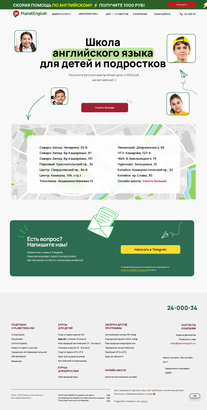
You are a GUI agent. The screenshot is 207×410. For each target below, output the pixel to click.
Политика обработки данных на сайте (76, 395)
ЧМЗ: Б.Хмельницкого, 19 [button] (137, 158)
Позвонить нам (187, 339)
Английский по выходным (72, 360)
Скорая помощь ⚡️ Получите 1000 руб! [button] (79, 5)
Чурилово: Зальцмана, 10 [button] (137, 164)
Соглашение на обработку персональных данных (81, 398)
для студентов (117, 14)
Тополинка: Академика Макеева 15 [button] (66, 181)
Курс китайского (114, 356)
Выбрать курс (60, 14)
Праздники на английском (119, 347)
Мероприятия (87, 14)
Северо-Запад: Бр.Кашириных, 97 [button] (66, 153)
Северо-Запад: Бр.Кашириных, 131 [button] (66, 158)
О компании (140, 14)
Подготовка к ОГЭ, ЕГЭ (70, 352)
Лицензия (17, 338)
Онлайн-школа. (142, 181)
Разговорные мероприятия (120, 343)
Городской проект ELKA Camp (121, 338)
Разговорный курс (68, 376)
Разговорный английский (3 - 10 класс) (79, 343)
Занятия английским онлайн (121, 376)
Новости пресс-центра (24, 347)
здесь (144, 401)
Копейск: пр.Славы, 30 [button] (135, 175)
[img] (30, 14)
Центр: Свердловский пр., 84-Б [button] (64, 170)
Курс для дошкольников (71, 356)
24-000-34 (190, 14)
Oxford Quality (19, 343)
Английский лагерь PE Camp (120, 334)
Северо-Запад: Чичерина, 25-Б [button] (63, 147)
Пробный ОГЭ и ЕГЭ (116, 352)
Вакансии (16, 361)
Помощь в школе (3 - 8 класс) (74, 347)
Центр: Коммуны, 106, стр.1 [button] (60, 175)
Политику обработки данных (134, 270)
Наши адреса (162, 14)
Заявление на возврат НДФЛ (177, 370)
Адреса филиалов (186, 334)
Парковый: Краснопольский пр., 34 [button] (66, 164)
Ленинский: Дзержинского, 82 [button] (141, 147)
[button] (182, 5)
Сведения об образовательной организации (29, 354)
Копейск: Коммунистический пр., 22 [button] (145, 170)
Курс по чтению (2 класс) (72, 338)
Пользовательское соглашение (73, 400)
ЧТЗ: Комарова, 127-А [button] (134, 153)
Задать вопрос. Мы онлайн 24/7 (178, 359)
